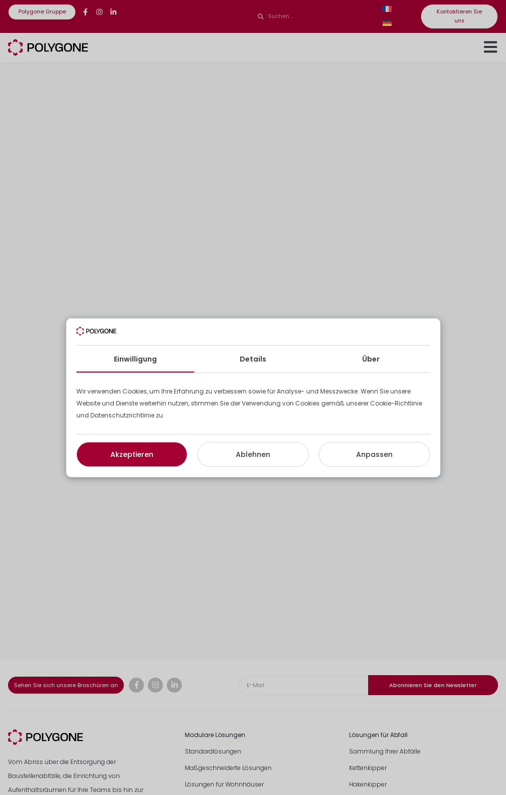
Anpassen (374, 454)
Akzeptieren (131, 454)
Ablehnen (253, 454)
